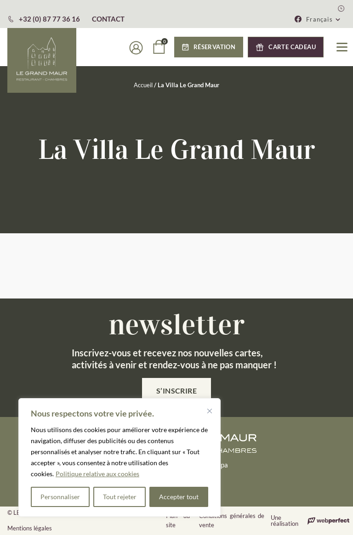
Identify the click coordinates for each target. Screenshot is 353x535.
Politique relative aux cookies (97, 474)
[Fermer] (209, 411)
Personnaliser (60, 497)
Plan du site (178, 520)
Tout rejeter (120, 497)
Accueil (143, 85)
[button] (324, 19)
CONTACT (108, 19)
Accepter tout (179, 497)
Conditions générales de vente (231, 520)
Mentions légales (29, 528)
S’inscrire (176, 390)
